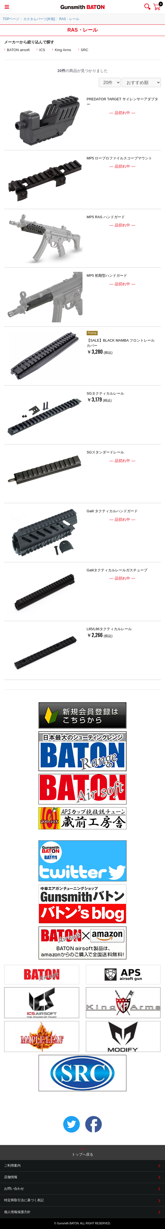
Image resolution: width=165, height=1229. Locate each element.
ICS (42, 50)
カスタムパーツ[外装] (39, 19)
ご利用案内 (12, 1165)
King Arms (63, 50)
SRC (84, 50)
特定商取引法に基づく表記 (24, 1200)
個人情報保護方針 (17, 1212)
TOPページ (11, 19)
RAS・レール (69, 19)
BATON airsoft (18, 50)
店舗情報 (10, 1177)
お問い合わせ (14, 1189)
